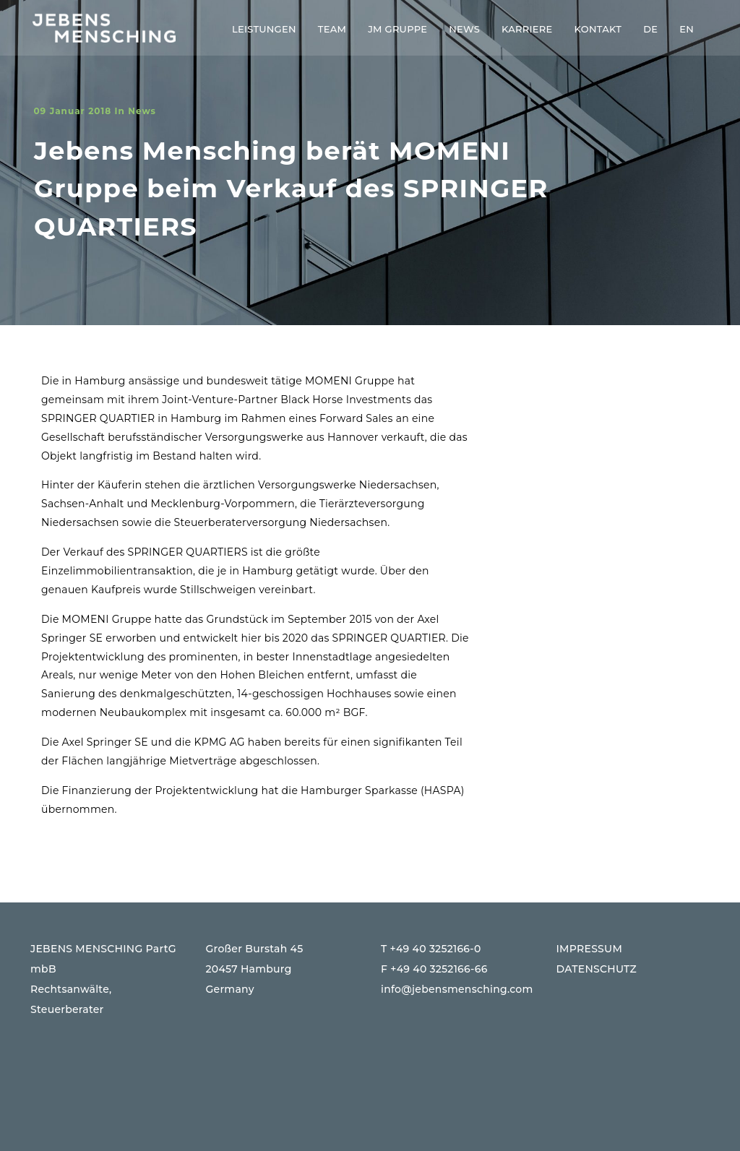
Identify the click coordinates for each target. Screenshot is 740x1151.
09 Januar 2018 (72, 110)
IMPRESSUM (589, 948)
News (464, 29)
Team (332, 29)
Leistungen (264, 29)
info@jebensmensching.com (457, 989)
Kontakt (598, 29)
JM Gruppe (397, 29)
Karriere (527, 29)
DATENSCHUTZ (596, 968)
